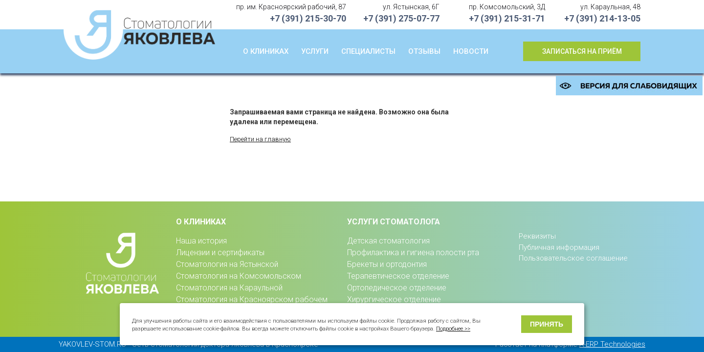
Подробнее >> (453, 329)
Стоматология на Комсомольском (238, 276)
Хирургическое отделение (394, 299)
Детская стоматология (388, 240)
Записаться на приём (582, 51)
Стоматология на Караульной (229, 287)
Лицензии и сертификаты (220, 252)
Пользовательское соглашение (573, 258)
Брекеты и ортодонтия (387, 264)
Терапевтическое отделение (398, 276)
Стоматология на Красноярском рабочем (252, 299)
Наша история (201, 240)
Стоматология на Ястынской (227, 264)
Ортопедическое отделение (396, 287)
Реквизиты (537, 236)
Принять (546, 324)
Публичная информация (559, 247)
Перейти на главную (260, 139)
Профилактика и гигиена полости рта (413, 252)
